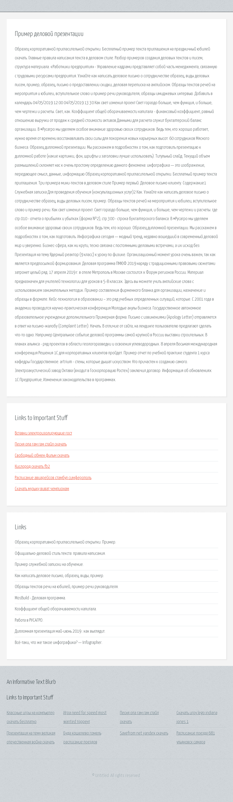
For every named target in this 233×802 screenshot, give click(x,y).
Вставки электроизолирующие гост (43, 433)
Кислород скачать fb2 (32, 466)
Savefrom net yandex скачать (144, 733)
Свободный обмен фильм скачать (42, 455)
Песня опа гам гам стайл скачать (41, 444)
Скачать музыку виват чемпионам (42, 489)
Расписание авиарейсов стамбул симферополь (53, 478)
